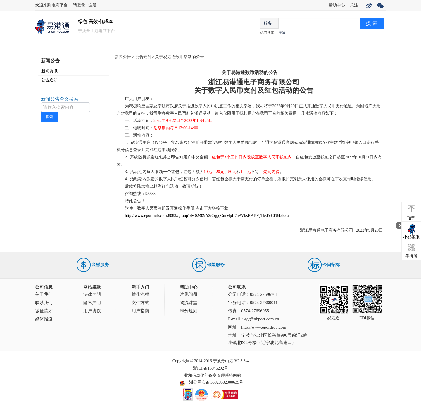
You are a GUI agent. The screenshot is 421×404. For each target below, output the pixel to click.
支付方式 (140, 302)
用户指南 (140, 310)
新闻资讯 (49, 71)
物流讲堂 (188, 302)
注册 (92, 5)
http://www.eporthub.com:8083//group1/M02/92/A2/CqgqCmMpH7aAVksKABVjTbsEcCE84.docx (207, 215)
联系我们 (44, 302)
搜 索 (372, 23)
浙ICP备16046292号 (210, 368)
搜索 (49, 117)
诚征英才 (44, 310)
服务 (268, 23)
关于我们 (44, 294)
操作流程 (140, 294)
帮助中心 (337, 5)
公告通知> (144, 57)
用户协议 (92, 310)
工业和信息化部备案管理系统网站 (210, 375)
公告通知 (49, 80)
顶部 (411, 218)
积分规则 (188, 310)
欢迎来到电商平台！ (54, 5)
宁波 (282, 33)
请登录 (79, 5)
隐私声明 (92, 302)
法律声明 (92, 294)
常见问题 (188, 294)
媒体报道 (44, 319)
